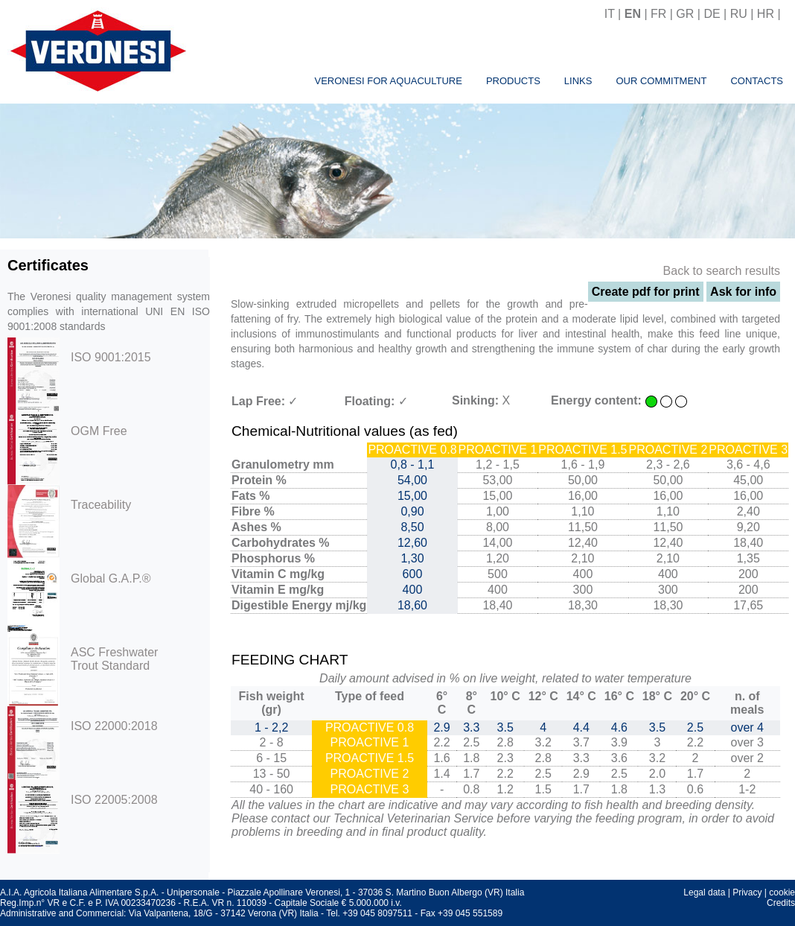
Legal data (704, 892)
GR (685, 13)
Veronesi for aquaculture (388, 80)
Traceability (101, 504)
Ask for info (743, 291)
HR (765, 13)
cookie (782, 892)
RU (738, 13)
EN (633, 13)
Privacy (747, 892)
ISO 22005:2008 (114, 799)
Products (513, 80)
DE (711, 13)
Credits (781, 903)
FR (658, 13)
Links (578, 80)
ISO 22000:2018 (114, 726)
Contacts (756, 80)
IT (609, 13)
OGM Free (99, 431)
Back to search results (721, 270)
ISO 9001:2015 (111, 357)
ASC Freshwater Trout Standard (114, 659)
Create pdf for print (646, 291)
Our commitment (661, 80)
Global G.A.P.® (111, 578)
